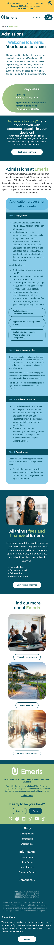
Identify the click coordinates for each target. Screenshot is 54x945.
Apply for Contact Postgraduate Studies (26, 323)
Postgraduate (27, 839)
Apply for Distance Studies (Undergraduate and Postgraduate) (24, 335)
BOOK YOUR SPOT (25, 9)
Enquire (36, 17)
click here (19, 932)
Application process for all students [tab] (27, 204)
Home (4, 26)
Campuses (26, 879)
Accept (27, 939)
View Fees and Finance (27, 585)
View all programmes (27, 657)
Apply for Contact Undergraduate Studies (23, 312)
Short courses (27, 844)
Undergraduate (27, 834)
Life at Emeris (27, 862)
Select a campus (27, 705)
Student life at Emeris (27, 753)
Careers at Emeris (27, 872)
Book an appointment (27, 152)
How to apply (27, 857)
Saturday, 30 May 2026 (27, 97)
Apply (35, 811)
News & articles (27, 867)
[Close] (50, 3)
